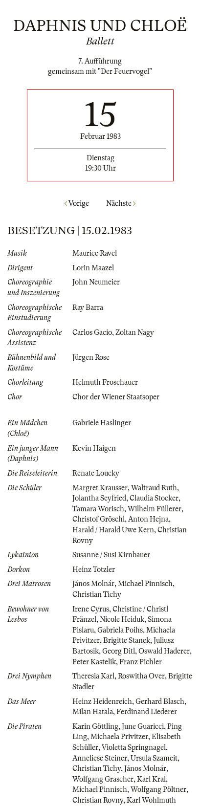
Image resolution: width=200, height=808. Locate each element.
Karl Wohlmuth (151, 800)
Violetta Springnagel (134, 747)
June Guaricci (143, 726)
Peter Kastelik (94, 662)
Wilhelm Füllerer (154, 509)
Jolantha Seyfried (99, 498)
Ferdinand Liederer (146, 712)
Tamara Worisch (98, 509)
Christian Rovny (97, 800)
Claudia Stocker (154, 498)
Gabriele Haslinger (101, 423)
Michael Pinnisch (145, 584)
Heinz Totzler (93, 569)
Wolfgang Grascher (102, 779)
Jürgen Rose (91, 357)
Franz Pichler (140, 662)
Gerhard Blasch (159, 701)
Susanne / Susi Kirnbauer (111, 555)
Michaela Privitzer (119, 737)
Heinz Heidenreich (102, 701)
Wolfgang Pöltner (158, 789)
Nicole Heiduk (122, 619)
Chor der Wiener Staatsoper (115, 397)
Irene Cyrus (90, 609)
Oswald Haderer (164, 651)
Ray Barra (87, 307)
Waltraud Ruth (154, 488)
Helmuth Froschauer (105, 382)
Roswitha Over (141, 676)
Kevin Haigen (94, 448)
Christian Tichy (96, 594)
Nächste (120, 203)
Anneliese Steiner (99, 758)
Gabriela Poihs (120, 630)
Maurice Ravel (94, 253)
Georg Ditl (118, 651)
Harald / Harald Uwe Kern (113, 530)
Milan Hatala (92, 712)
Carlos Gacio (92, 332)
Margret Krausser (100, 488)
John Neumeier (96, 282)
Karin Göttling (95, 726)
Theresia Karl (93, 676)
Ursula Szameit (154, 758)
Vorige (77, 203)
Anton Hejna (148, 519)
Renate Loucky (95, 473)
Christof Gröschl (98, 519)
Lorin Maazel (93, 268)
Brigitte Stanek (126, 640)
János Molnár (93, 584)
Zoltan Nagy (134, 332)
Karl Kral (151, 779)
